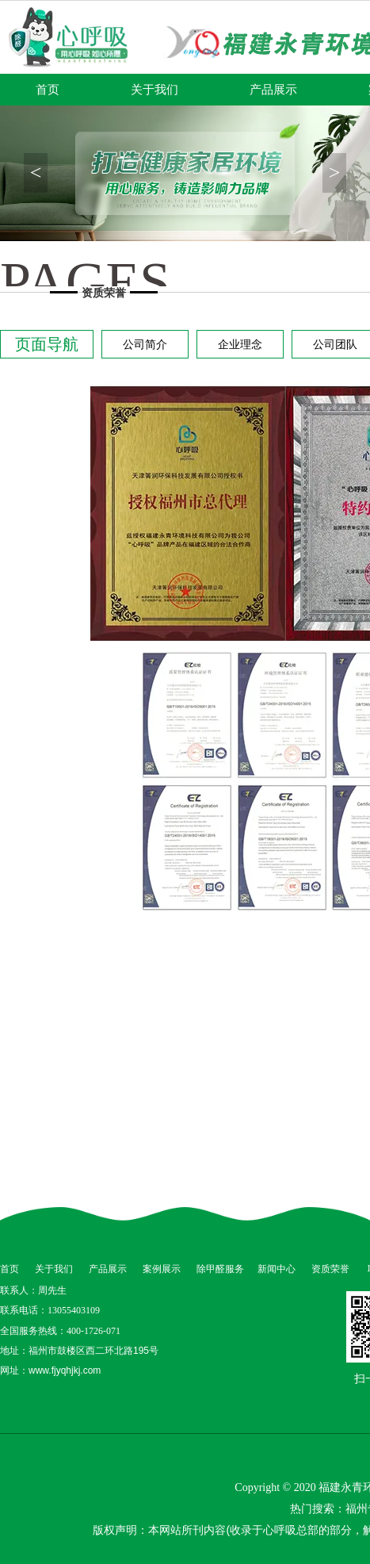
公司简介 (145, 344)
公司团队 (335, 344)
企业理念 (240, 344)
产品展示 (273, 89)
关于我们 (154, 89)
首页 (47, 89)
